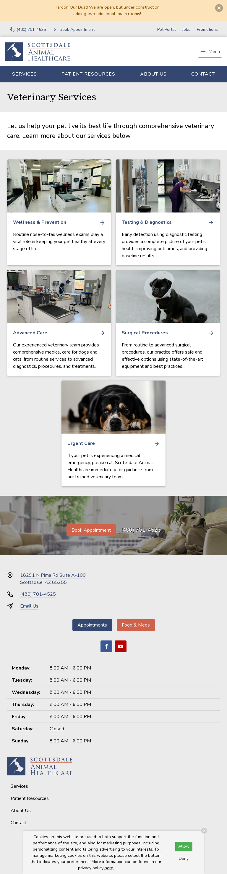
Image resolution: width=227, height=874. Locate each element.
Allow (183, 846)
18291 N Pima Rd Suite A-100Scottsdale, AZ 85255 (53, 579)
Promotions (207, 29)
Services (24, 74)
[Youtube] (121, 646)
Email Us (29, 606)
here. (109, 868)
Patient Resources (88, 74)
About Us (153, 74)
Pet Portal (166, 29)
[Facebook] (106, 646)
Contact (203, 74)
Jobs (186, 29)
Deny (184, 858)
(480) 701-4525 (141, 529)
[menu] (210, 51)
